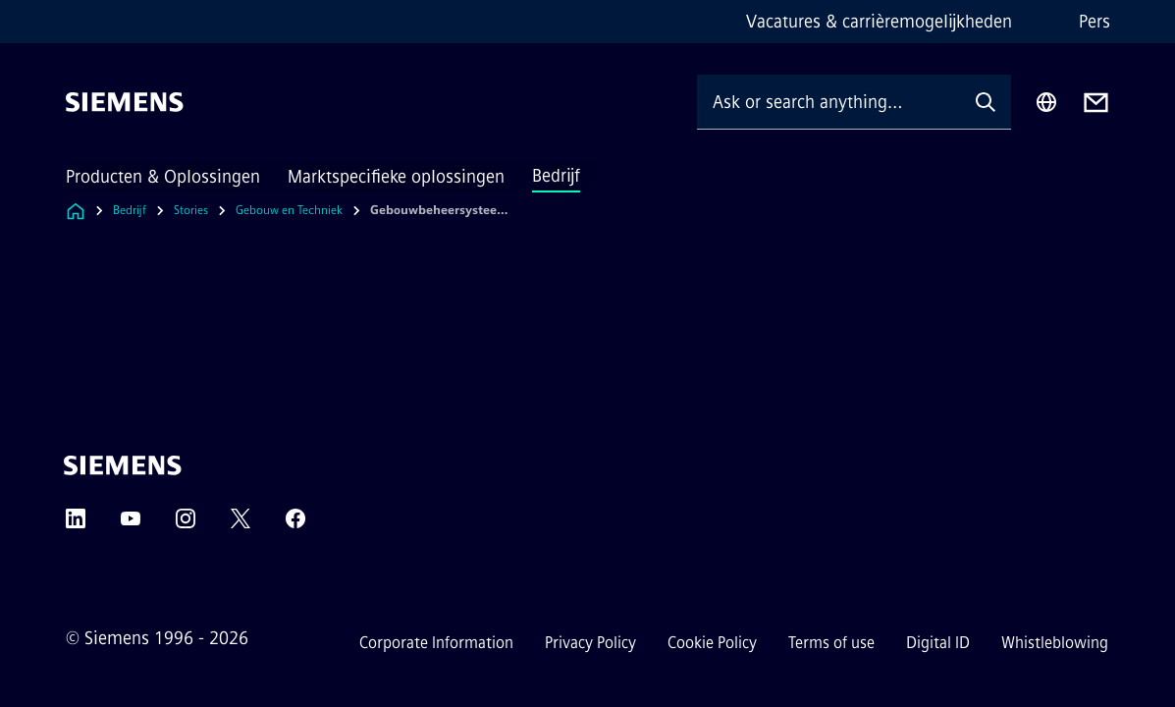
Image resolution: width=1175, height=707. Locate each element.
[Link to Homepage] (75, 210)
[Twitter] (240, 525)
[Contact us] (1096, 102)
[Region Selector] (1046, 102)
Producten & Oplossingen (163, 177)
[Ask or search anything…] (828, 102)
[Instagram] (185, 525)
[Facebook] (295, 525)
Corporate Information (436, 642)
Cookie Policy (712, 642)
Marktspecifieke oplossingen (396, 177)
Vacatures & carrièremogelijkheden (879, 21)
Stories (191, 210)
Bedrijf (556, 176)
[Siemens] (125, 102)
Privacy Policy (590, 642)
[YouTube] (130, 525)
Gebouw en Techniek (289, 210)
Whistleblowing (1054, 642)
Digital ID (938, 642)
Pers (1094, 21)
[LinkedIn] (75, 525)
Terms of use (831, 642)
